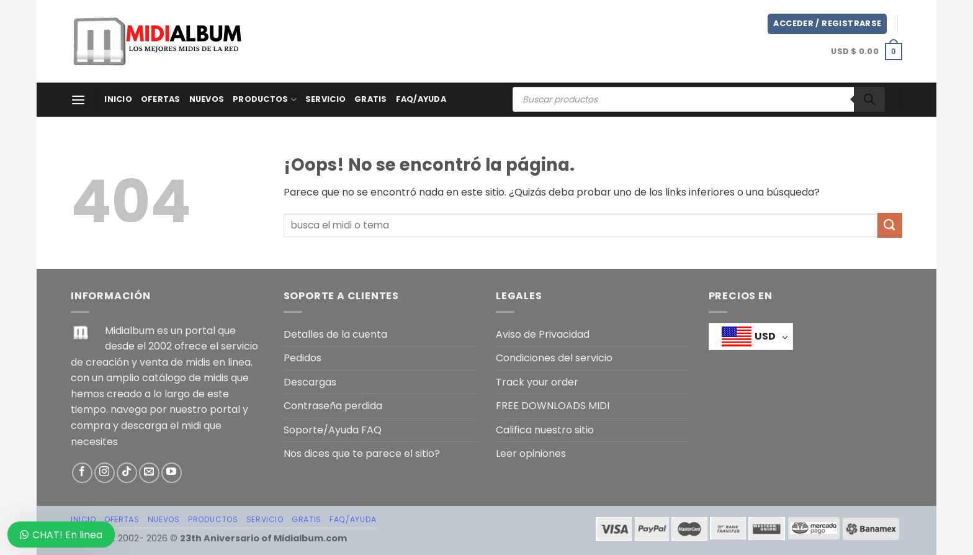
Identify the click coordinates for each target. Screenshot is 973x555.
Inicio (118, 99)
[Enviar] (889, 225)
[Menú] (78, 99)
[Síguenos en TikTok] (127, 473)
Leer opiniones (531, 453)
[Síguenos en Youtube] (171, 473)
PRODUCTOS (265, 100)
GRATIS (370, 99)
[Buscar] (869, 99)
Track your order (537, 382)
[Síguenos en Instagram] (104, 473)
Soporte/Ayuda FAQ (333, 430)
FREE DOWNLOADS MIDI (552, 406)
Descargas (310, 382)
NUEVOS (207, 99)
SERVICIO (325, 99)
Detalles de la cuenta (335, 334)
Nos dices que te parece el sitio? (362, 453)
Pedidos (302, 358)
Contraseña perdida (333, 406)
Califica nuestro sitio (545, 430)
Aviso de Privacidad (543, 334)
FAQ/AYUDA (421, 99)
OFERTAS (161, 99)
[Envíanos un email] (149, 473)
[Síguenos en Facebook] (82, 473)
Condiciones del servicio (554, 358)
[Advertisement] (508, 39)
